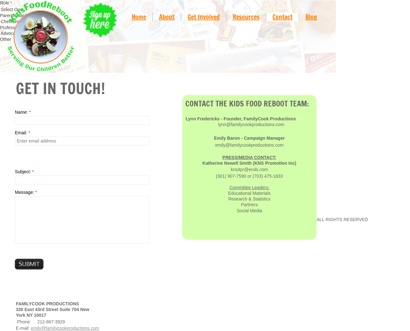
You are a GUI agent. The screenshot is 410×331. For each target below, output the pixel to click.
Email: (22, 132)
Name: (23, 112)
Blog (311, 17)
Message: (26, 192)
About (167, 17)
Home (139, 17)
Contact (282, 17)
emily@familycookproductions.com (65, 328)
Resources (246, 17)
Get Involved (204, 17)
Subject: (24, 171)
